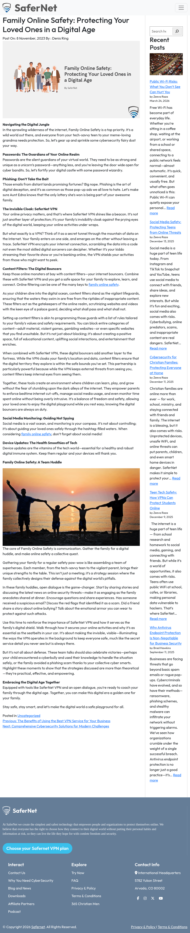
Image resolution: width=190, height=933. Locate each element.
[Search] (177, 31)
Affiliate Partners (21, 904)
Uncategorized (29, 715)
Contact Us (16, 873)
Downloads (17, 896)
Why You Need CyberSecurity (30, 880)
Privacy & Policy (83, 888)
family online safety (104, 284)
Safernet (38, 927)
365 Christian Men (85, 904)
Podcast (14, 911)
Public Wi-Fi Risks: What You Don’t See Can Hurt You (165, 86)
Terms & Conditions (86, 896)
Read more (158, 348)
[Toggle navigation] (181, 7)
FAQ (74, 880)
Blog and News (19, 888)
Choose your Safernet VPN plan (37, 848)
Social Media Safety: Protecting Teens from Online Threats (165, 227)
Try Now (77, 873)
